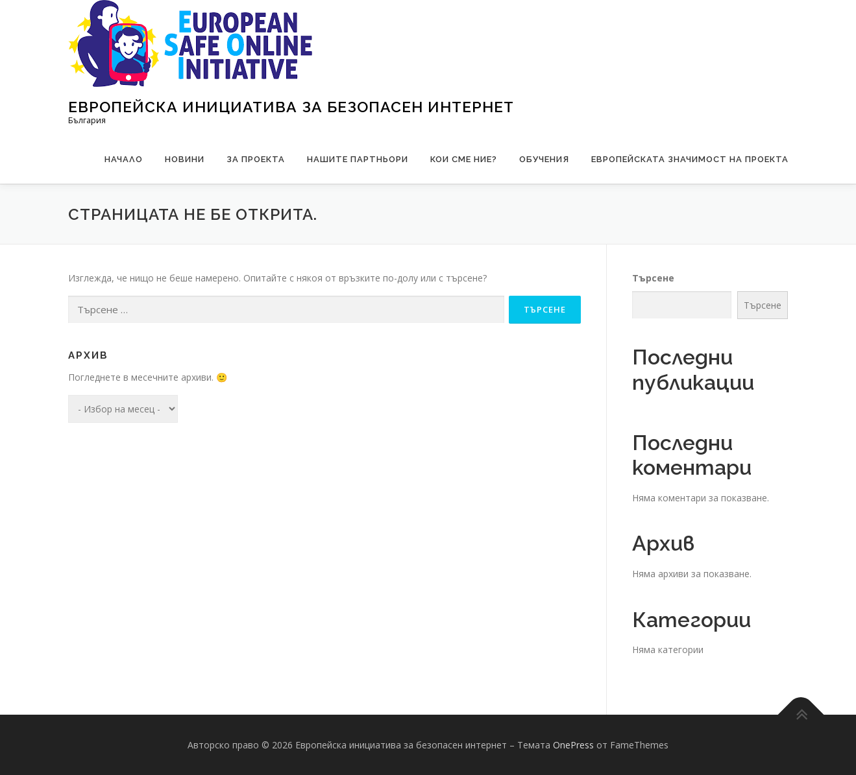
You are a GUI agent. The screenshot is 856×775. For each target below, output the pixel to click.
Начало (123, 159)
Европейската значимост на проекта (690, 159)
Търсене (653, 277)
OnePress (573, 744)
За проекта (255, 159)
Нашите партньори (357, 159)
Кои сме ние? (463, 159)
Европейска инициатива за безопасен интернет (291, 106)
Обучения (544, 159)
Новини (184, 159)
